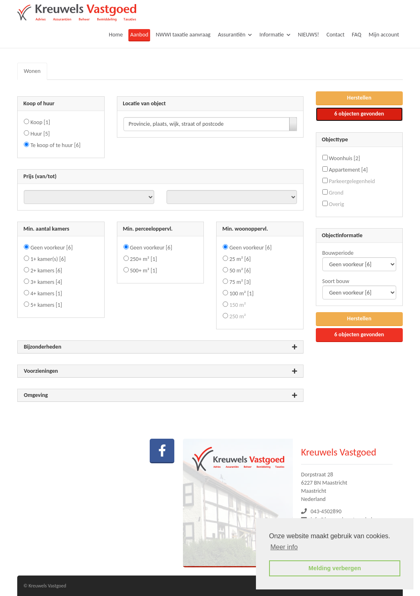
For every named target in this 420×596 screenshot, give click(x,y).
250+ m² (143, 259)
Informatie (274, 34)
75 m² (240, 282)
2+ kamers (46, 270)
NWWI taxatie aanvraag (183, 34)
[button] (359, 98)
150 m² (237, 304)
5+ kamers (46, 304)
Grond (336, 192)
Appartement (348, 169)
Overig (336, 204)
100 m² (241, 293)
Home (116, 34)
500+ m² (143, 270)
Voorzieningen (160, 371)
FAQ (356, 34)
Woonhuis (344, 158)
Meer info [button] (284, 547)
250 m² (237, 316)
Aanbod (139, 34)
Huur (40, 133)
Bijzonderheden (160, 347)
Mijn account (384, 34)
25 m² (240, 259)
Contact (335, 34)
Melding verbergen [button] (334, 568)
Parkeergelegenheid (352, 181)
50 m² (240, 270)
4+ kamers (46, 293)
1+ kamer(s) (48, 259)
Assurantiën (235, 34)
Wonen (32, 71)
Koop (40, 122)
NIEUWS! (308, 34)
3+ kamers (46, 282)
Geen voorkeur (51, 247)
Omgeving (160, 395)
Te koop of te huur (55, 145)
